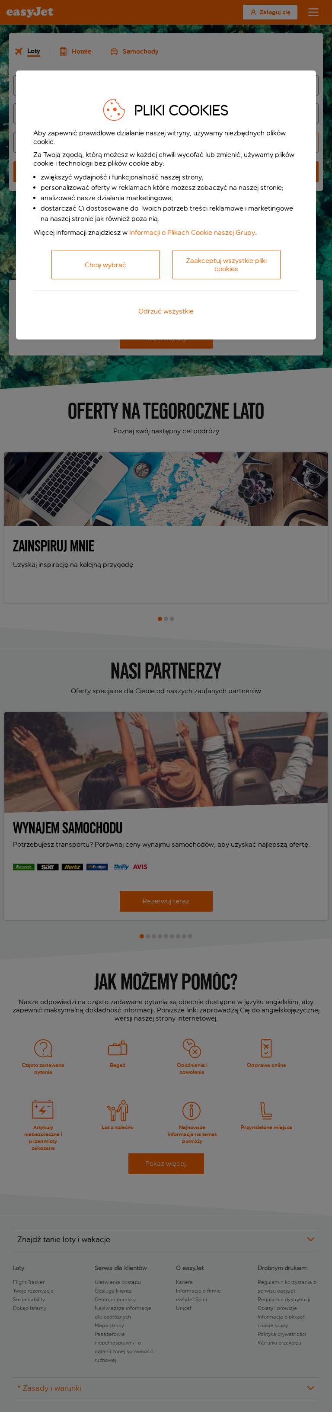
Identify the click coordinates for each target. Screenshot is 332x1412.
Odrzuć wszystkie (166, 311)
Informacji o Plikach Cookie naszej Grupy (192, 232)
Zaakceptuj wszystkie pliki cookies (226, 264)
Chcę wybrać (105, 265)
